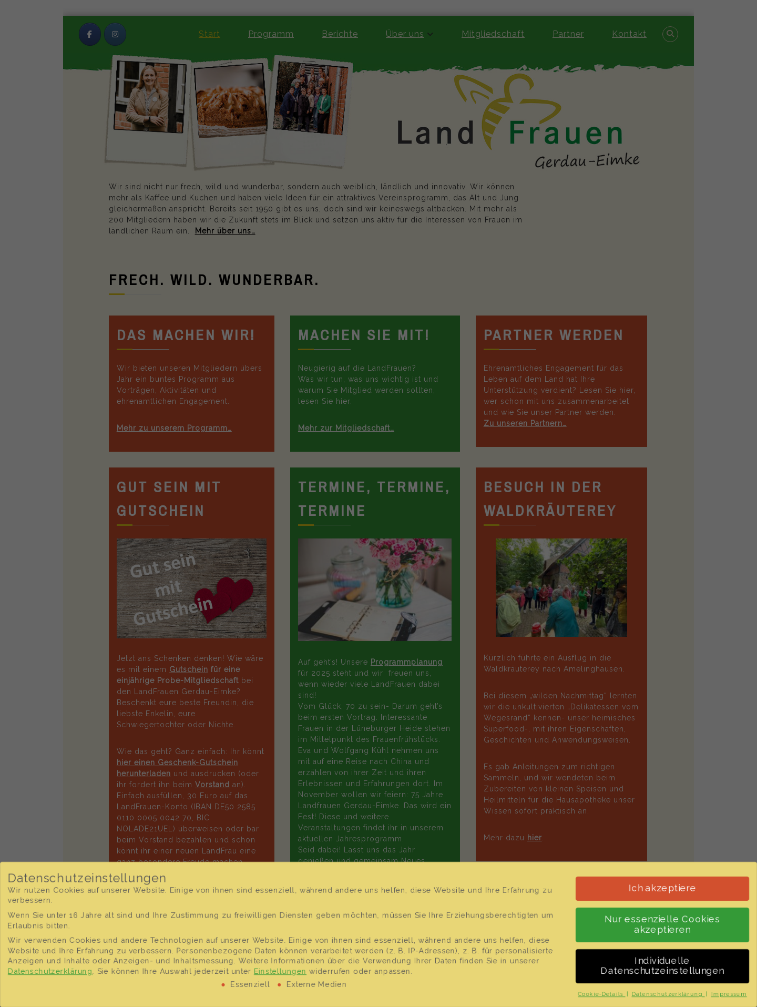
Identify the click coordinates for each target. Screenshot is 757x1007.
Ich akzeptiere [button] (664, 888)
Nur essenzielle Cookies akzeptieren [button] (664, 924)
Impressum (731, 994)
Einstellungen (279, 971)
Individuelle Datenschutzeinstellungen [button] (664, 966)
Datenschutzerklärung (47, 971)
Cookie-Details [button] (603, 994)
